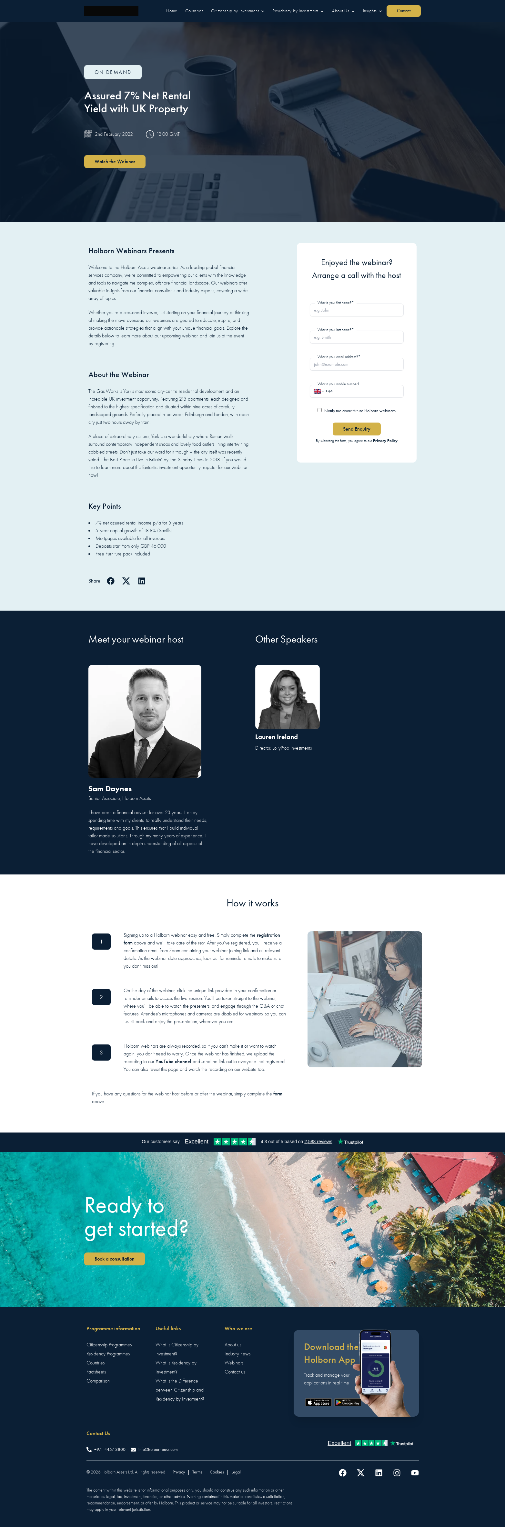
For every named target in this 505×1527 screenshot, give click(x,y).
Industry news (237, 1354)
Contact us (235, 1372)
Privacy (179, 1472)
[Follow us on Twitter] (361, 1473)
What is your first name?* (336, 302)
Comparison (98, 1381)
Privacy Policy (385, 440)
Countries (95, 1363)
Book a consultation (115, 1259)
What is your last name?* (336, 329)
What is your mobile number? (338, 384)
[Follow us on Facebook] (343, 1473)
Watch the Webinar (115, 161)
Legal (236, 1472)
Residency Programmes (108, 1354)
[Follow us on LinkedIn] (379, 1473)
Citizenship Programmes (109, 1345)
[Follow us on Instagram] (397, 1473)
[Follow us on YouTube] (415, 1473)
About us (233, 1345)
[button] (171, 11)
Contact (403, 11)
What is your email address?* (339, 356)
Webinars (234, 1363)
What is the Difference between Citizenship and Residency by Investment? (180, 1390)
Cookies (217, 1472)
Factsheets (96, 1372)
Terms (197, 1472)
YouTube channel (173, 1061)
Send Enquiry (356, 429)
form (277, 1094)
